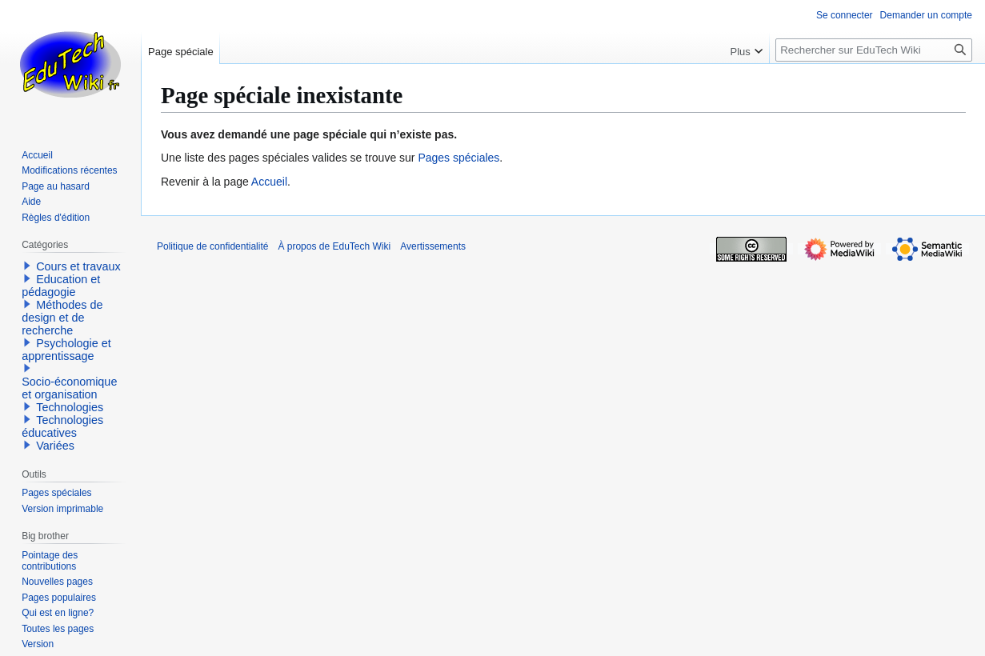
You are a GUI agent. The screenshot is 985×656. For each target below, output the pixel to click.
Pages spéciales (458, 157)
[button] (27, 265)
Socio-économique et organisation (69, 388)
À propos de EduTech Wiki (334, 246)
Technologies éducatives (62, 426)
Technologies (69, 407)
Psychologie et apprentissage (66, 349)
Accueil (269, 181)
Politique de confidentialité (212, 246)
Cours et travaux (78, 266)
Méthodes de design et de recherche (62, 317)
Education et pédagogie (61, 285)
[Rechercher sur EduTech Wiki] (873, 50)
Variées (55, 445)
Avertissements (433, 246)
